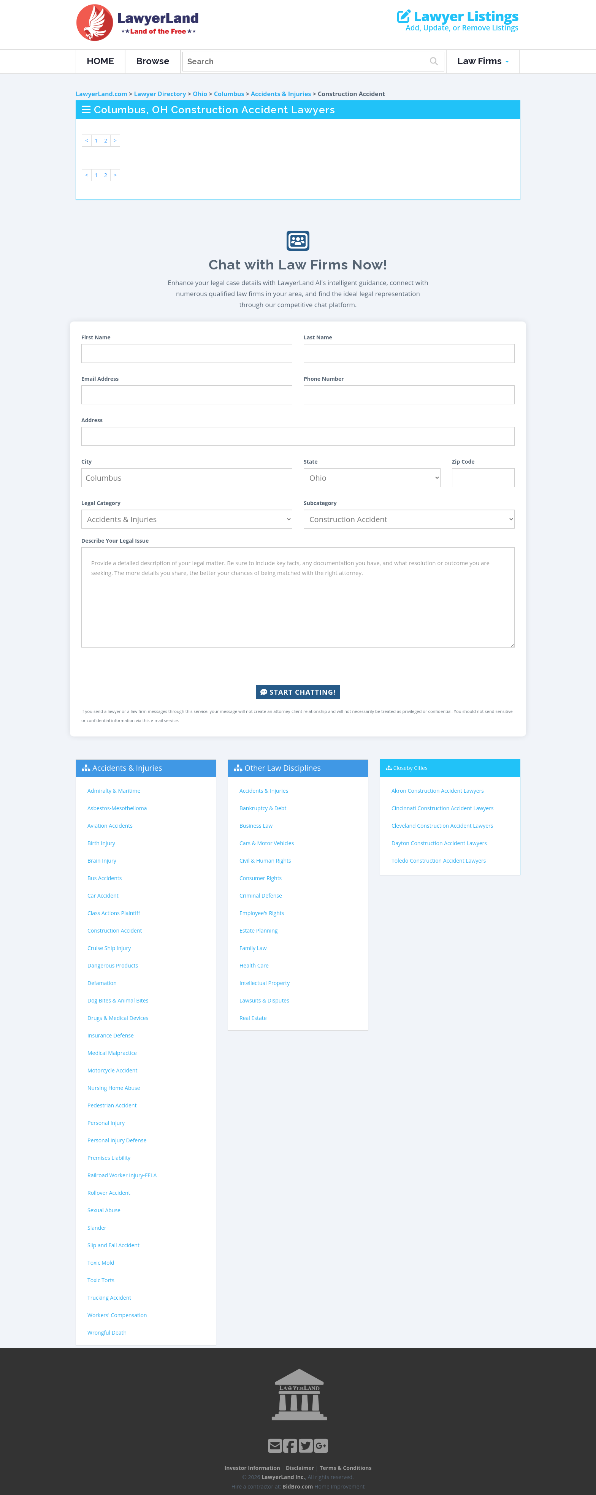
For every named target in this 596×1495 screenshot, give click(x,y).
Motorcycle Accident (112, 1070)
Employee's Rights (261, 913)
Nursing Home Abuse (113, 1087)
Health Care (254, 965)
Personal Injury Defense (116, 1140)
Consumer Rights (260, 878)
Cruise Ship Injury (109, 948)
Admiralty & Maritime (113, 790)
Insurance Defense (110, 1035)
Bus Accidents (104, 878)
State (311, 461)
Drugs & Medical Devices (117, 1017)
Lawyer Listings (457, 16)
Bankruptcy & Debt (262, 808)
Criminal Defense (260, 895)
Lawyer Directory (160, 94)
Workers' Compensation (117, 1315)
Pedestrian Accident (111, 1105)
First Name (96, 337)
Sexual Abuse (103, 1210)
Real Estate (253, 1017)
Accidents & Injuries (281, 94)
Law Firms (483, 61)
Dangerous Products (112, 965)
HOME (100, 61)
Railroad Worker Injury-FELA (122, 1175)
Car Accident (103, 895)
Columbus (229, 94)
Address (92, 420)
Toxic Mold (100, 1262)
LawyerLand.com (101, 94)
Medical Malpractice (112, 1052)
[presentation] (298, 666)
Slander (96, 1227)
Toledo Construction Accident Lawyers (439, 860)
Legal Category (100, 503)
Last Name (318, 337)
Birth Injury (101, 843)
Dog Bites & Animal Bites (117, 1000)
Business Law (256, 825)
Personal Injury (106, 1122)
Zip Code (463, 461)
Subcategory (320, 503)
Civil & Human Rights (265, 860)
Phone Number (324, 378)
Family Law (253, 948)
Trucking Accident (109, 1297)
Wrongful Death (107, 1332)
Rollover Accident (108, 1192)
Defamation (102, 983)
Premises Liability (108, 1157)
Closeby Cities (410, 767)
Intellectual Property (264, 983)
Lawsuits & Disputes (264, 1000)
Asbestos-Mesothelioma (117, 808)
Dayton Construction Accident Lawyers (439, 843)
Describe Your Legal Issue (115, 540)
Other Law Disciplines (282, 768)
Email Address (100, 378)
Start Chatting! (298, 692)
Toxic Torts (100, 1280)
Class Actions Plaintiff (113, 913)
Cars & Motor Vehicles (266, 843)
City (86, 461)
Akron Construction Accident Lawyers (438, 790)
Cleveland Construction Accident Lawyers (442, 825)
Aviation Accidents (110, 825)
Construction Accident (114, 930)
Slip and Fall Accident (113, 1245)
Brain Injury (101, 860)
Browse (153, 61)
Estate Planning (258, 930)
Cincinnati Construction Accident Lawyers (443, 808)
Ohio (200, 94)
